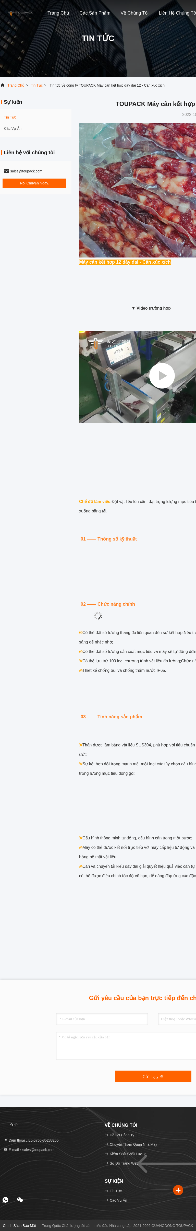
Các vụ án (12, 128)
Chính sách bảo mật (19, 1226)
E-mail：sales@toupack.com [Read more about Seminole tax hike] (29, 1150)
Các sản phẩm (94, 13)
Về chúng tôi (134, 13)
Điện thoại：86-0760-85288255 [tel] (31, 1140)
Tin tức (37, 85)
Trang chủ (58, 13)
